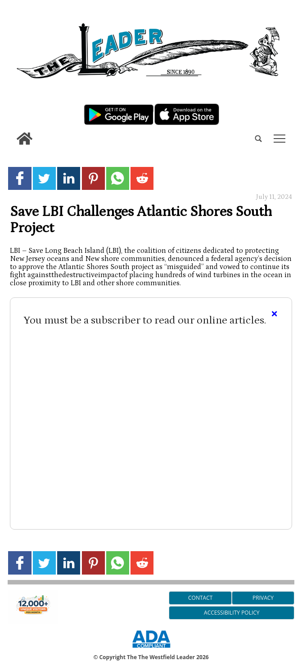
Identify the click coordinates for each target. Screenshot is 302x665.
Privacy (263, 598)
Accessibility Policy (231, 612)
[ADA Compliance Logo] (151, 649)
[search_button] (11, 132)
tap (279, 139)
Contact (200, 598)
